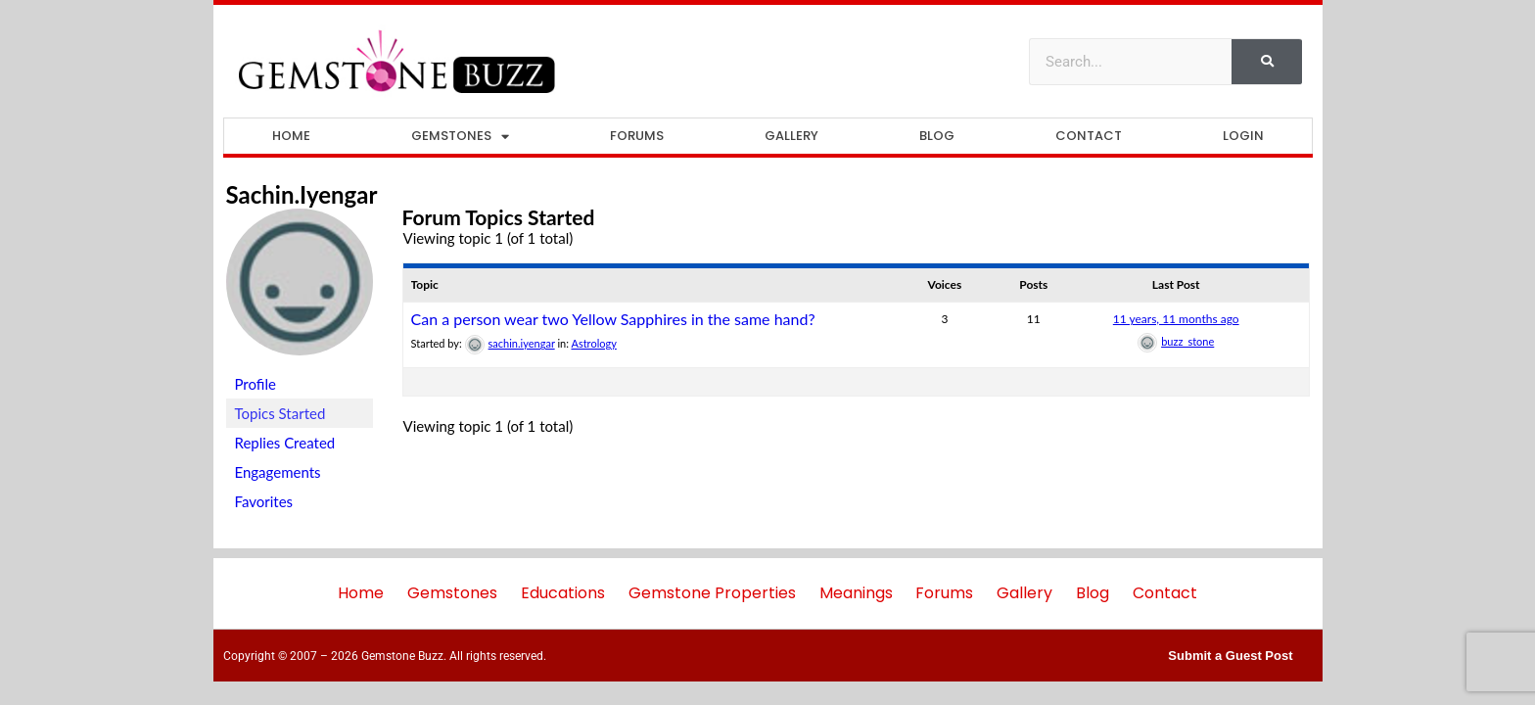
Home (291, 135)
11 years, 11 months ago (1176, 318)
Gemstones (460, 136)
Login (1243, 135)
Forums (637, 135)
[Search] (1267, 61)
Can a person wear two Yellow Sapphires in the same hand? (613, 318)
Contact (1088, 135)
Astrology (593, 343)
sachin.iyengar (302, 194)
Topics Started (280, 413)
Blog (936, 135)
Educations (563, 593)
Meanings (856, 593)
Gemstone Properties (712, 593)
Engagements (278, 472)
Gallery (791, 135)
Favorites (264, 501)
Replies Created (285, 442)
